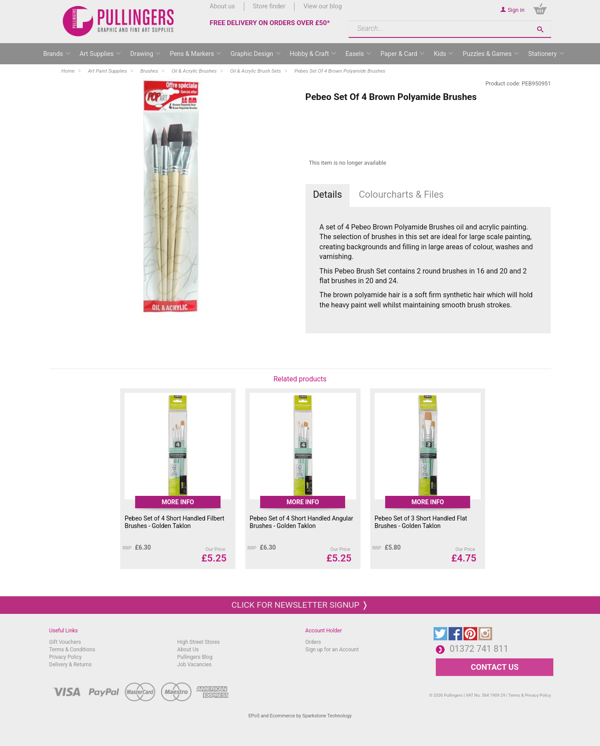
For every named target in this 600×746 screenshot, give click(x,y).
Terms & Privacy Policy (529, 695)
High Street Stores (198, 642)
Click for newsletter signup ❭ (300, 605)
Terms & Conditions (72, 649)
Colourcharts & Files (401, 194)
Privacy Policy (65, 657)
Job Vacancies (194, 664)
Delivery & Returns (70, 664)
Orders (313, 642)
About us (222, 6)
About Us (188, 649)
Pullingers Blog (195, 657)
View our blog (322, 6)
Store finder (269, 6)
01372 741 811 (478, 648)
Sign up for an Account (332, 649)
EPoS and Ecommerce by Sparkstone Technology (300, 716)
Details (327, 194)
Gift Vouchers (65, 642)
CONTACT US (495, 667)
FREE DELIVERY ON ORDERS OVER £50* (270, 23)
